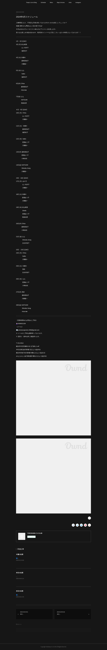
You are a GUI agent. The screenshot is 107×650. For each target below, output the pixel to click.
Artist (70, 2)
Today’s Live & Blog (31, 2)
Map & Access (61, 2)
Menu (51, 2)
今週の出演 (19, 554)
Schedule (43, 2)
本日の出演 (19, 572)
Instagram (78, 2)
